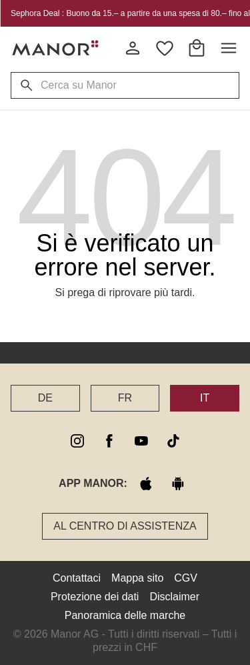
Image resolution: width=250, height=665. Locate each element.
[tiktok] (173, 441)
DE (45, 398)
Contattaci (77, 578)
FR (125, 398)
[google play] (178, 483)
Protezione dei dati (95, 596)
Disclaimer (174, 596)
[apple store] (146, 483)
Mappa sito (137, 578)
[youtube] (141, 441)
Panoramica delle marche (125, 615)
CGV (185, 578)
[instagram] (77, 441)
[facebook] (109, 441)
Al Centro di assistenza (125, 526)
